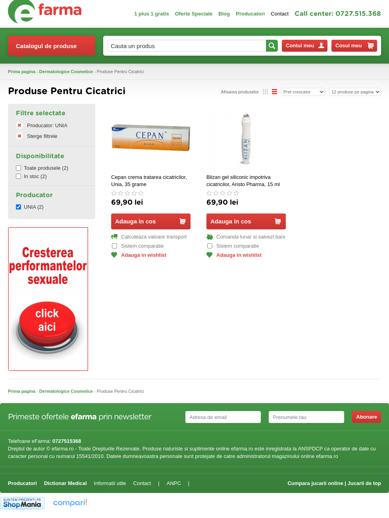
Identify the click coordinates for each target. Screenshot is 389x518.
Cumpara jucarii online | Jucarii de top (334, 483)
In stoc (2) (31, 176)
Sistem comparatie (138, 246)
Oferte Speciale (194, 14)
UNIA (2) (30, 207)
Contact (280, 14)
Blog (224, 14)
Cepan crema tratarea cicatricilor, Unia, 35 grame (149, 180)
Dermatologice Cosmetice (66, 71)
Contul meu (305, 46)
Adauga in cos (150, 221)
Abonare (366, 417)
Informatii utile (110, 483)
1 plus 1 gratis (151, 14)
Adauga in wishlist (138, 255)
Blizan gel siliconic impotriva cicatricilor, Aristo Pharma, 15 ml (243, 180)
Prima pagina (21, 71)
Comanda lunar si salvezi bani (245, 237)
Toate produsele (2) (42, 168)
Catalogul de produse (46, 49)
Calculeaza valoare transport (149, 237)
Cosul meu (354, 46)
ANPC (174, 483)
